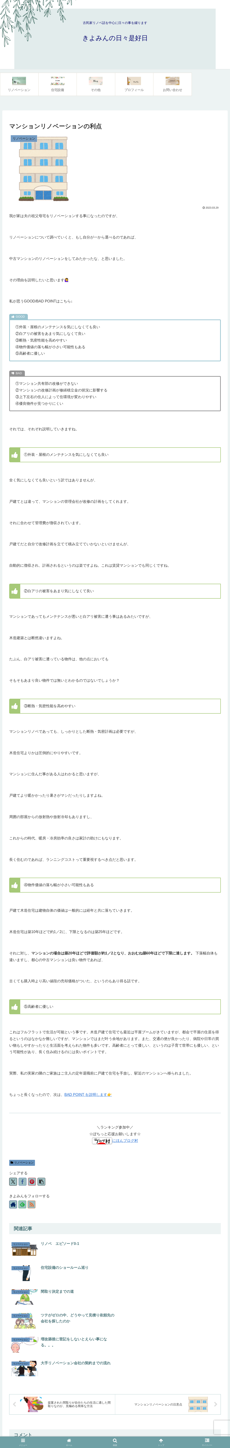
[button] (41, 1182)
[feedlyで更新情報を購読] (22, 1204)
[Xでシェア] (13, 1182)
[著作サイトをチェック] (13, 1204)
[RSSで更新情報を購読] (31, 1204)
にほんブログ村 (115, 1141)
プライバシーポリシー (115, 1433)
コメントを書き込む (115, 1379)
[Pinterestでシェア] (32, 1182)
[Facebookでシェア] (22, 1182)
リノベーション (22, 1162)
